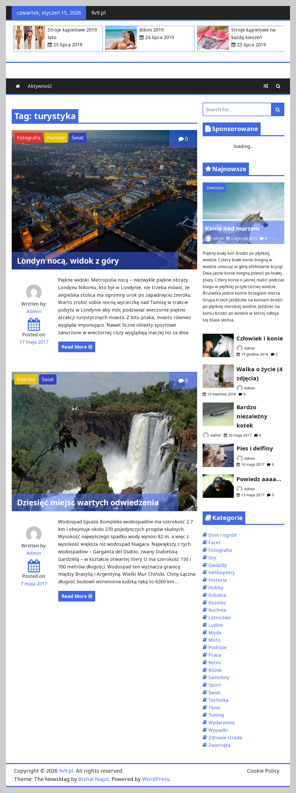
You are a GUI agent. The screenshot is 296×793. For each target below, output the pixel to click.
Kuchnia (217, 610)
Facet (214, 542)
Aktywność (40, 86)
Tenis (214, 707)
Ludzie (215, 625)
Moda (214, 632)
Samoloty (218, 677)
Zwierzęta (215, 187)
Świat (78, 137)
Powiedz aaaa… (258, 479)
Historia (217, 580)
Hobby (215, 587)
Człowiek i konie (259, 338)
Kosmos (217, 602)
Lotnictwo (219, 617)
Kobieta (217, 595)
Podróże (56, 137)
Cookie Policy (263, 770)
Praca (214, 655)
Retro (214, 662)
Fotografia (28, 137)
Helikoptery (221, 572)
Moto (214, 640)
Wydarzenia (221, 722)
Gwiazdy (217, 565)
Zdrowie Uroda (225, 737)
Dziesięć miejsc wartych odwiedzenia (88, 502)
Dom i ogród (222, 535)
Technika (218, 700)
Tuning (216, 715)
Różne (215, 670)
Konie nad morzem (232, 228)
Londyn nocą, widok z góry (68, 260)
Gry (212, 557)
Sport (214, 685)
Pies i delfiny (254, 448)
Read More (76, 347)
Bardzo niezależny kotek (251, 416)
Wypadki (218, 730)
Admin (34, 311)
